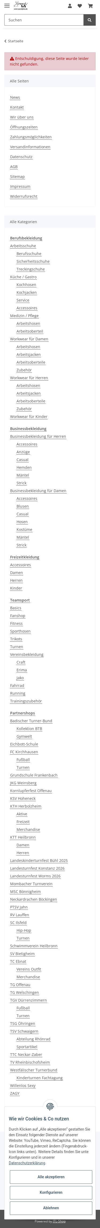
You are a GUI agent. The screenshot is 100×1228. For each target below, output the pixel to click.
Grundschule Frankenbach (34, 775)
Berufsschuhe (29, 253)
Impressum (20, 186)
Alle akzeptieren (51, 1177)
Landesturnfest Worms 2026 (35, 876)
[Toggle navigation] (7, 3)
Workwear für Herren (29, 377)
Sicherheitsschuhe (33, 261)
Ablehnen (51, 1208)
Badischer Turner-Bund (31, 720)
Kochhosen (26, 284)
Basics (15, 607)
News (15, 97)
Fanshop (17, 615)
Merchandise (28, 829)
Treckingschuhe (31, 269)
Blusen (23, 506)
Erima (22, 669)
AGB (14, 166)
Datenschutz (21, 156)
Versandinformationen (30, 146)
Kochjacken (27, 292)
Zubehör (24, 369)
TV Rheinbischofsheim (30, 1062)
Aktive (22, 813)
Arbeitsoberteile (31, 362)
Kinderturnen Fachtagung (40, 1077)
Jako (20, 677)
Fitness (16, 623)
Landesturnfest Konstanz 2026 (37, 868)
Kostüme (24, 529)
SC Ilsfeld (18, 922)
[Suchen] (44, 20)
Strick (21, 482)
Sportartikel (27, 1046)
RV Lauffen (19, 914)
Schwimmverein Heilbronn (34, 945)
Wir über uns (22, 117)
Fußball (23, 759)
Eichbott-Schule (24, 744)
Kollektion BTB (29, 728)
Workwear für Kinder (28, 416)
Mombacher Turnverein (31, 883)
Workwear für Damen (29, 338)
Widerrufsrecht (23, 196)
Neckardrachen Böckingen (33, 899)
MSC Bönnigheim (25, 891)
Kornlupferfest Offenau (31, 790)
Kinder (16, 588)
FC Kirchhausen (24, 751)
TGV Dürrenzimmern (28, 1000)
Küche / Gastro (23, 276)
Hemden (24, 467)
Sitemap (17, 176)
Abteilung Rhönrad (33, 1038)
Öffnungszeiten (24, 127)
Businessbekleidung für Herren (38, 436)
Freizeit (23, 821)
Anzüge (23, 451)
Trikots (16, 638)
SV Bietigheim (22, 953)
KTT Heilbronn (23, 837)
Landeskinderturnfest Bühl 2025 (39, 860)
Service (23, 300)
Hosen (22, 521)
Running (17, 693)
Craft (21, 662)
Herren (16, 580)
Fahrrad (17, 685)
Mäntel (23, 475)
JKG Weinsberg (23, 782)
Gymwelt (24, 736)
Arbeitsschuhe (23, 245)
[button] (70, 6)
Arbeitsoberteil (30, 331)
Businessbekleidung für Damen (38, 490)
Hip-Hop (24, 930)
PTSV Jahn (19, 907)
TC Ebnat (18, 961)
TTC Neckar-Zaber (26, 1054)
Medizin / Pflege (24, 315)
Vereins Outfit (29, 969)
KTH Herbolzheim (25, 806)
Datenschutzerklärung (27, 1163)
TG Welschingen (24, 992)
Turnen (16, 646)
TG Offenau (20, 984)
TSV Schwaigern (24, 1031)
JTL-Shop (59, 1221)
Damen (16, 572)
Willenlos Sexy (22, 1085)
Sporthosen (20, 631)
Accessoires (27, 307)
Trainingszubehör (26, 701)
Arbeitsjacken (29, 354)
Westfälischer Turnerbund (33, 1070)
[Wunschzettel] (80, 6)
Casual (23, 459)
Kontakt (17, 107)
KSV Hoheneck (22, 798)
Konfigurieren (51, 1192)
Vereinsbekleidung (26, 654)
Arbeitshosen (28, 323)
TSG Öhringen (22, 1023)
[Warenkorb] (90, 6)
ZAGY (14, 1093)
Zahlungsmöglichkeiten (31, 136)
